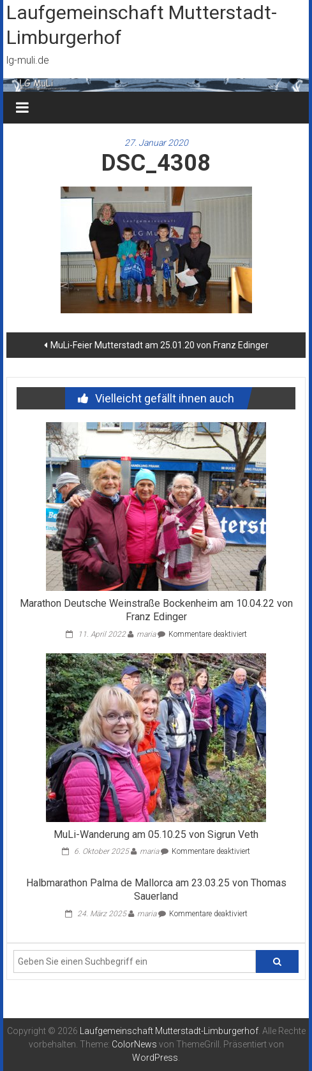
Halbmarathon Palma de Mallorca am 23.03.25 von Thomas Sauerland (156, 889)
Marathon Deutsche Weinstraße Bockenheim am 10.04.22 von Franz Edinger (156, 610)
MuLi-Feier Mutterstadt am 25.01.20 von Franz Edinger (159, 345)
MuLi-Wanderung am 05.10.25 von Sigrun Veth (156, 834)
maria (146, 634)
